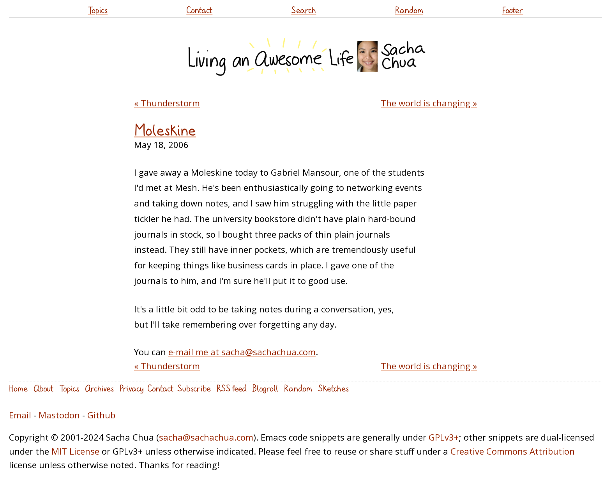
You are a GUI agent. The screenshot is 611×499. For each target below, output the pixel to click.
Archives (99, 388)
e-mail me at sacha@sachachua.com (242, 352)
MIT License (75, 451)
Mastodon (59, 415)
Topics (98, 10)
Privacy (131, 388)
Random (409, 10)
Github (101, 415)
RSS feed (231, 388)
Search (303, 10)
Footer (512, 10)
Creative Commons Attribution (512, 451)
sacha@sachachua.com (206, 437)
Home (18, 388)
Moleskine (165, 130)
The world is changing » (429, 103)
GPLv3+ (444, 437)
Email (20, 415)
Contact (199, 10)
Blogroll (265, 388)
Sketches (333, 388)
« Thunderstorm (167, 103)
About (43, 388)
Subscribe (194, 388)
